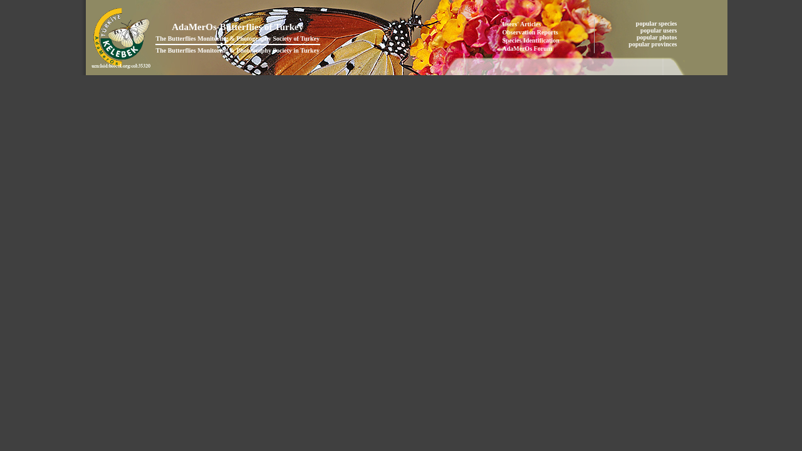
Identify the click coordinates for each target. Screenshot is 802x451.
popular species (657, 23)
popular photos (658, 37)
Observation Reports (530, 32)
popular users (659, 30)
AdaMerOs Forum (528, 48)
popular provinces (653, 44)
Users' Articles (522, 24)
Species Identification (531, 40)
